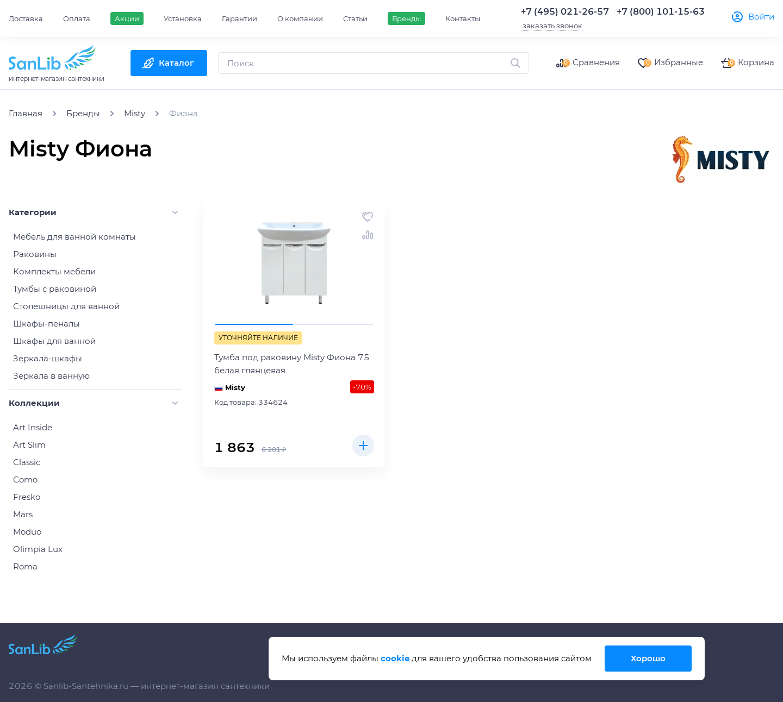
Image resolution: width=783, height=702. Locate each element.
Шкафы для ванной (54, 341)
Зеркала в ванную (51, 376)
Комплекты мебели (54, 271)
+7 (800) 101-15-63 (661, 12)
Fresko (26, 497)
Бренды (406, 18)
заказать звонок (552, 25)
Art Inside (32, 427)
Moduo (27, 531)
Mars (23, 514)
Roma (25, 566)
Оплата (76, 18)
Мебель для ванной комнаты (74, 236)
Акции (127, 18)
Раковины (35, 254)
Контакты (462, 18)
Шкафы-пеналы (46, 323)
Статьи (355, 18)
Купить (363, 445)
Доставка (26, 18)
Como (25, 479)
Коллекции (34, 403)
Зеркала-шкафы (47, 358)
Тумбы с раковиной (54, 289)
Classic (26, 462)
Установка (183, 18)
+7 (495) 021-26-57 (565, 12)
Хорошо (648, 658)
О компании (300, 18)
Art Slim (29, 445)
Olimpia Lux (38, 549)
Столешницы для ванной (66, 306)
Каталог (176, 63)
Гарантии (239, 18)
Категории (33, 212)
